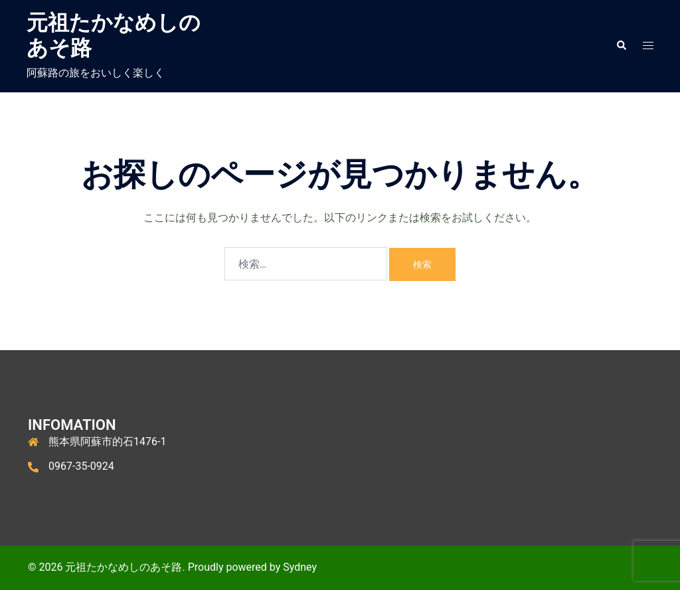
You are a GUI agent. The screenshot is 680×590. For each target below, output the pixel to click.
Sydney (300, 567)
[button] (621, 46)
